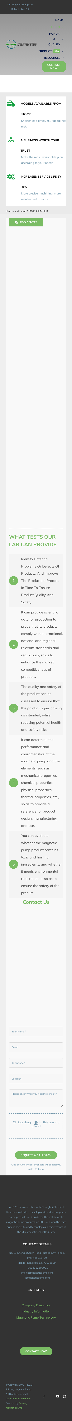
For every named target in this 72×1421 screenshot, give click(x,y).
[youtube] (57, 1396)
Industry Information (36, 1311)
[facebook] (44, 1396)
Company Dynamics (36, 1305)
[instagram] (64, 1396)
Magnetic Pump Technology (36, 1317)
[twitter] (50, 1396)
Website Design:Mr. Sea (18, 1398)
